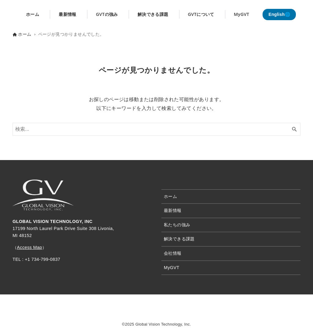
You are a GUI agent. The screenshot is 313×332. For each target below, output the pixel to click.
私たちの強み (177, 224)
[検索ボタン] (294, 129)
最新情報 (173, 210)
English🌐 (279, 14)
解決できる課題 (179, 238)
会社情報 (173, 253)
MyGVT (171, 267)
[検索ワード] (156, 129)
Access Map (29, 247)
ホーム (170, 196)
